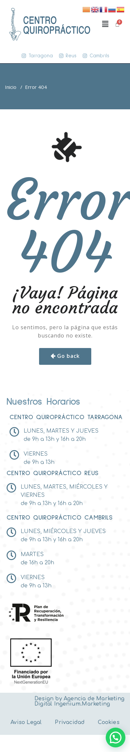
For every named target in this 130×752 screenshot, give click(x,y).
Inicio (10, 87)
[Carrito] (117, 24)
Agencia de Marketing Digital (79, 701)
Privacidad (70, 722)
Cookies (108, 722)
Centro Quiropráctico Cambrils (60, 517)
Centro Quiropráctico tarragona (66, 417)
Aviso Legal (26, 722)
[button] (105, 24)
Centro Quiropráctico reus (52, 473)
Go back (68, 356)
